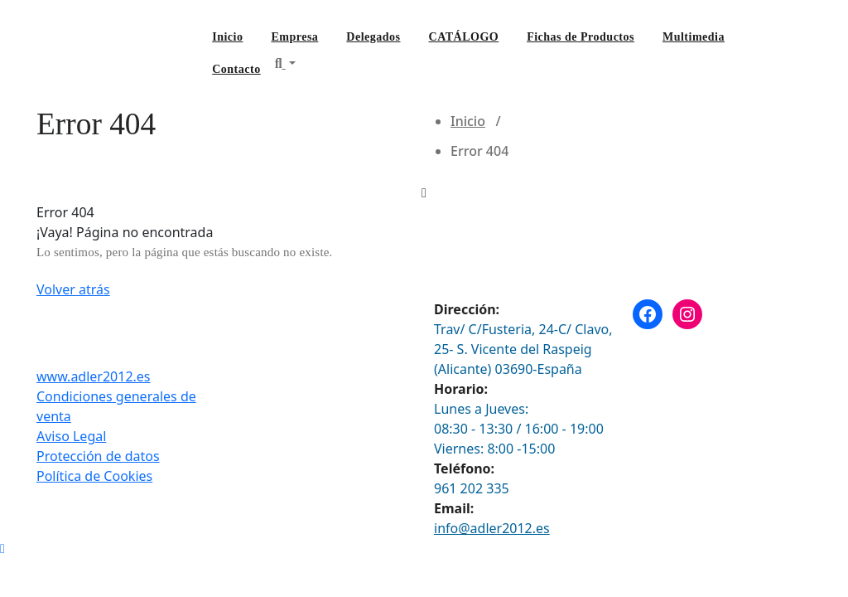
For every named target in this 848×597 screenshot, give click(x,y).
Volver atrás (73, 289)
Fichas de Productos (580, 37)
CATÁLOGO (464, 37)
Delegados (373, 37)
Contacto (236, 69)
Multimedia (693, 37)
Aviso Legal (71, 436)
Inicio (227, 37)
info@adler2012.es (492, 528)
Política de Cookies (94, 476)
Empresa (294, 37)
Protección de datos (98, 456)
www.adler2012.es (93, 376)
